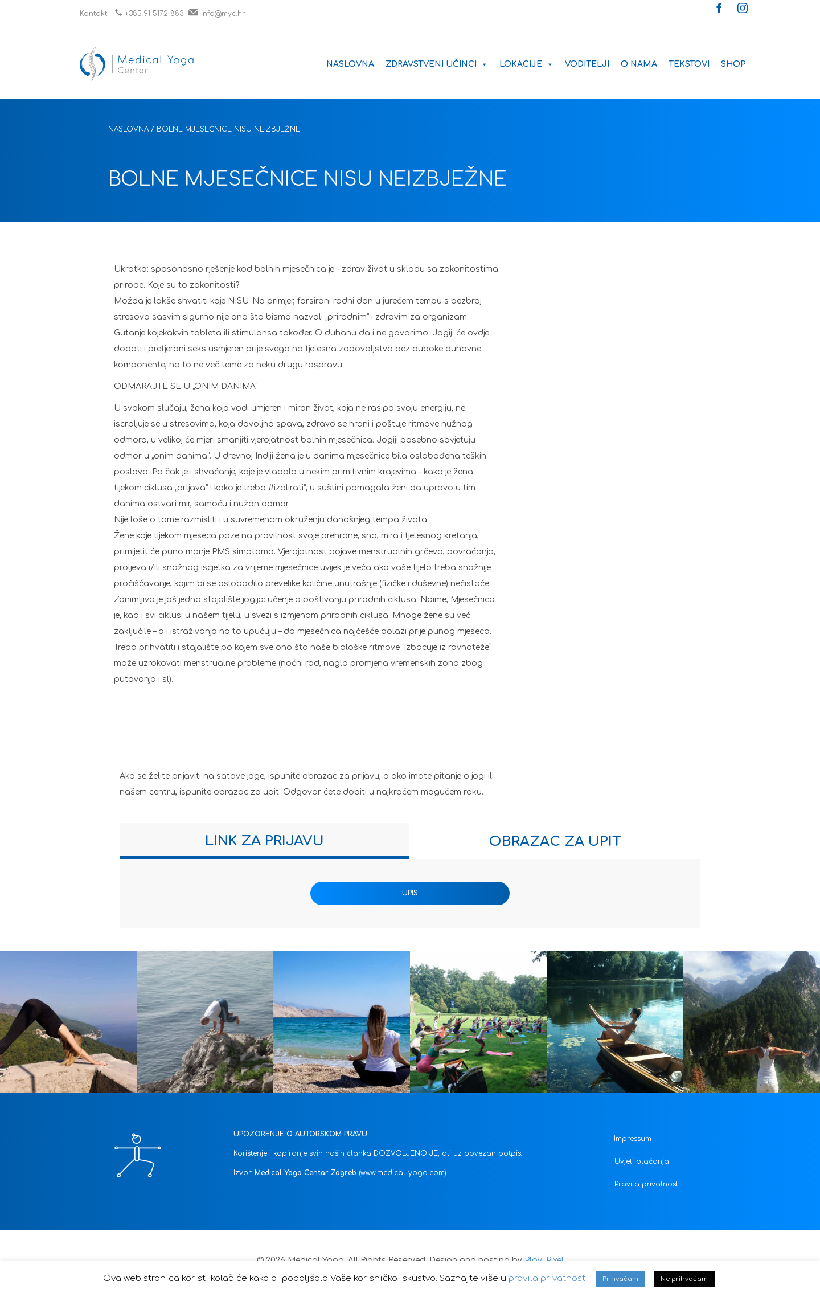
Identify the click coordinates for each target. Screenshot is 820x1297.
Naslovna (350, 64)
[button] (719, 9)
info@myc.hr (216, 14)
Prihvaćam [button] (620, 1279)
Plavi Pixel (544, 1260)
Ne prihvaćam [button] (684, 1279)
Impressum (632, 1139)
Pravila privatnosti (647, 1184)
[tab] (264, 841)
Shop (733, 64)
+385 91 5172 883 (149, 14)
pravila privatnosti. (549, 1278)
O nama (639, 64)
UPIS (410, 893)
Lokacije (526, 64)
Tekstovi (689, 64)
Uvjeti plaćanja (641, 1161)
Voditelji (587, 64)
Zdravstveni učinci (437, 64)
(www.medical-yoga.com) (402, 1173)
